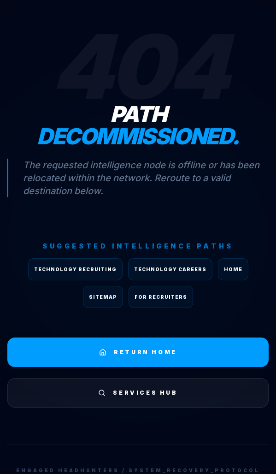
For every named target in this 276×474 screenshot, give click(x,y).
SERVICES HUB (137, 393)
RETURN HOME (138, 352)
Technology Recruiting (75, 269)
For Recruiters (161, 297)
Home (233, 269)
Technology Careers (170, 269)
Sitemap (103, 297)
